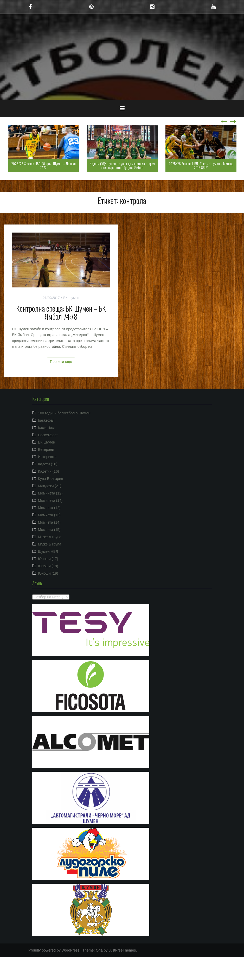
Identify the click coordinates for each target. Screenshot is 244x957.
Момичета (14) (50, 500)
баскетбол (46, 428)
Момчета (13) (49, 515)
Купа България (50, 479)
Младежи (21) (49, 486)
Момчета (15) (49, 530)
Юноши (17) (48, 559)
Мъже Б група (49, 544)
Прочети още (61, 361)
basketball (46, 420)
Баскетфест (48, 435)
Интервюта (47, 457)
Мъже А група (49, 537)
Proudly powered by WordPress (54, 950)
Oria (99, 950)
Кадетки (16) (48, 471)
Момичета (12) (50, 493)
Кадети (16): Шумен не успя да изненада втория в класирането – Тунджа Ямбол (122, 165)
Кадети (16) (47, 464)
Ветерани (46, 449)
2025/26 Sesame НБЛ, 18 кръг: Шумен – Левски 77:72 (43, 165)
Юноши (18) (48, 566)
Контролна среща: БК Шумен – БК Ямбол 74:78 (61, 312)
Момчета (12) (49, 508)
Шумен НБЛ (48, 551)
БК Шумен (71, 298)
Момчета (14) (49, 522)
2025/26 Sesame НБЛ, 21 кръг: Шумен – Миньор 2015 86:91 (201, 165)
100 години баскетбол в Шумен (64, 413)
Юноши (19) (48, 573)
